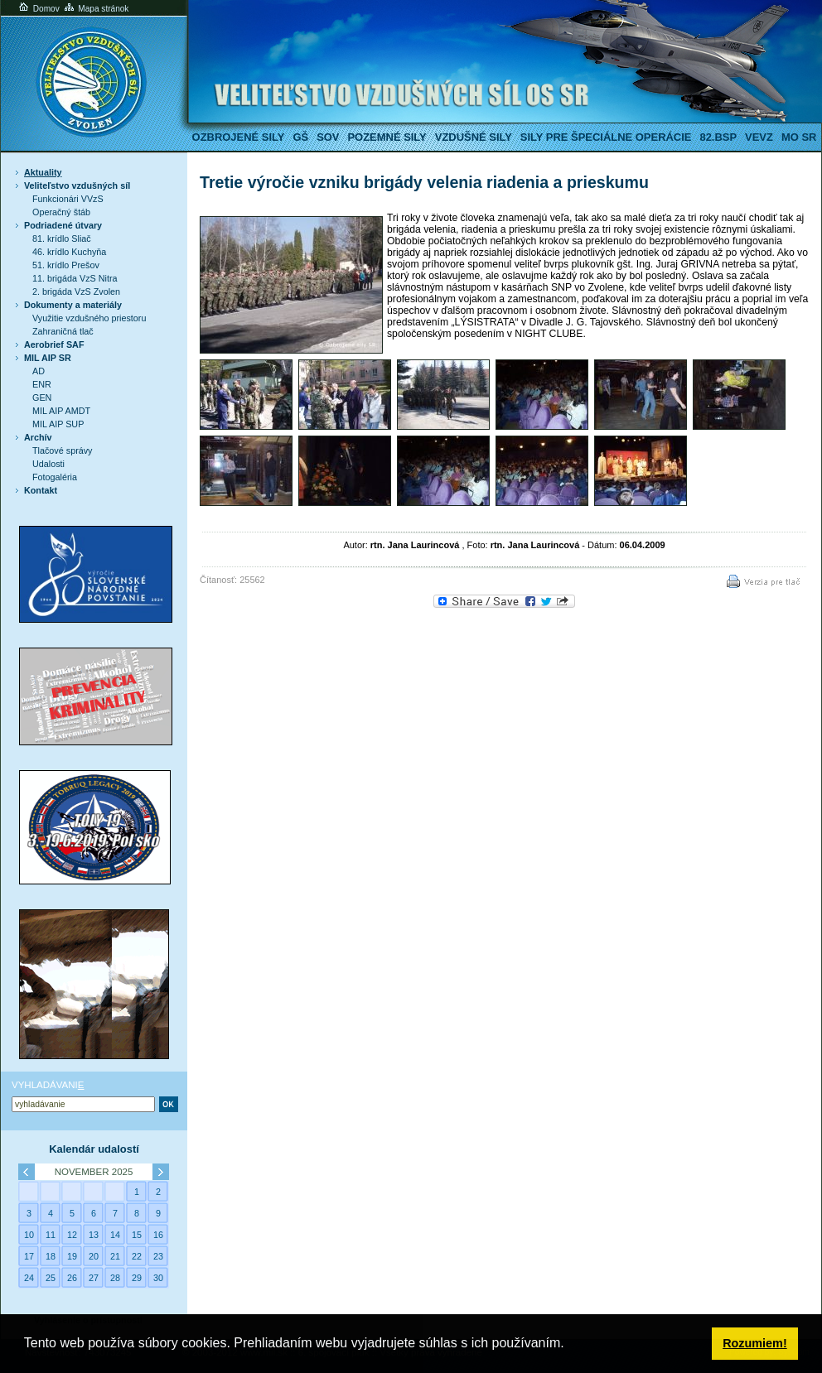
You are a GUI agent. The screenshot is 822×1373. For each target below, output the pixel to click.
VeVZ (759, 137)
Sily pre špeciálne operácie (606, 137)
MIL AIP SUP (58, 424)
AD (38, 371)
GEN (41, 397)
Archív (38, 437)
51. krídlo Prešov (65, 265)
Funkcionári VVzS (68, 199)
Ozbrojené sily (238, 137)
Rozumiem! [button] (755, 1343)
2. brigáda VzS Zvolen (76, 291)
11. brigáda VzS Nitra (74, 278)
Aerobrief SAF (54, 344)
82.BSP (718, 137)
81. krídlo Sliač (61, 238)
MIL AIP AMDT (61, 411)
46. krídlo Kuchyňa (69, 252)
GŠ (300, 137)
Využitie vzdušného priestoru (89, 318)
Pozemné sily (386, 137)
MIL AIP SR (47, 358)
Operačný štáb (61, 212)
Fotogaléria (54, 477)
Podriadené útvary (63, 225)
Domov (38, 8)
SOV (328, 137)
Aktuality (43, 172)
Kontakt (40, 490)
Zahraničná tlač (63, 331)
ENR (41, 384)
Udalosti (48, 464)
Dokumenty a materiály (73, 305)
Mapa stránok (95, 8)
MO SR (798, 137)
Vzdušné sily (473, 137)
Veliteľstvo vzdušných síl (77, 185)
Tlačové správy (62, 450)
